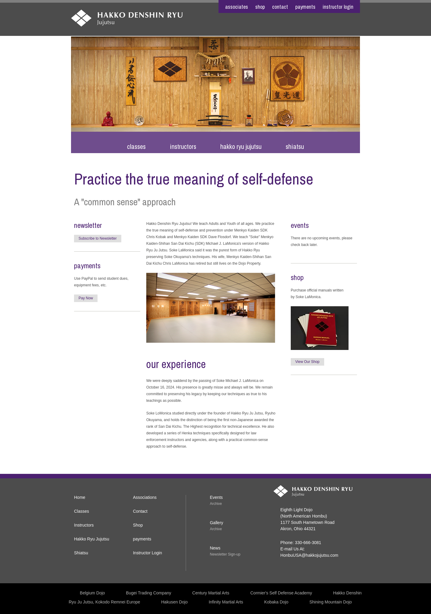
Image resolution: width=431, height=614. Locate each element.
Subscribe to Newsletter (98, 238)
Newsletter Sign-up (225, 554)
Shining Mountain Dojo (330, 602)
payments (305, 7)
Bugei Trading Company (148, 592)
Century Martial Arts (210, 592)
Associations (145, 497)
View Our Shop (307, 362)
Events (216, 497)
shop (260, 7)
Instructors (183, 146)
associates (236, 7)
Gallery (216, 522)
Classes (136, 146)
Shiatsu (295, 146)
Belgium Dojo (92, 592)
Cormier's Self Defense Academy (281, 592)
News (215, 548)
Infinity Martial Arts (226, 602)
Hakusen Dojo (174, 602)
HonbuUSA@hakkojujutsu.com (309, 555)
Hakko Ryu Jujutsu (241, 146)
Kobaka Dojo (276, 602)
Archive (216, 504)
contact (280, 7)
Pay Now (86, 298)
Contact (140, 511)
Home (79, 497)
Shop (138, 525)
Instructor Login (338, 7)
